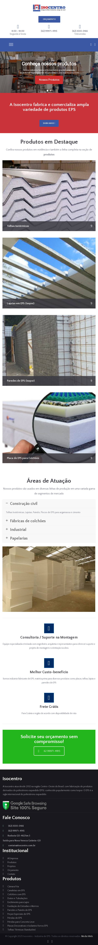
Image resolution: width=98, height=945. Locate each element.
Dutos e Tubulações (17, 898)
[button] (47, 90)
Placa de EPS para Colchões (23, 458)
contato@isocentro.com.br (19, 845)
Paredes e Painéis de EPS (19, 910)
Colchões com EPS (16, 894)
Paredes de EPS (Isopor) (21, 380)
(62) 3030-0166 (13, 826)
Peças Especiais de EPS (18, 914)
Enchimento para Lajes (18, 902)
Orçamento (13, 870)
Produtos (11, 862)
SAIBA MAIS (49, 123)
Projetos (11, 866)
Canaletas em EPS (16, 890)
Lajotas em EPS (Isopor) (20, 303)
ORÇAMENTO (49, 19)
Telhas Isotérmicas (18, 226)
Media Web (87, 936)
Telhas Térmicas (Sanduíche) (21, 929)
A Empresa (12, 858)
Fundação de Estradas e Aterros (23, 906)
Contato (11, 874)
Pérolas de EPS (14, 918)
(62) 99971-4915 (13, 831)
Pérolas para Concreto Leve (21, 922)
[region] (49, 72)
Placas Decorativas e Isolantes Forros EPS (27, 926)
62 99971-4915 (49, 751)
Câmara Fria (13, 886)
